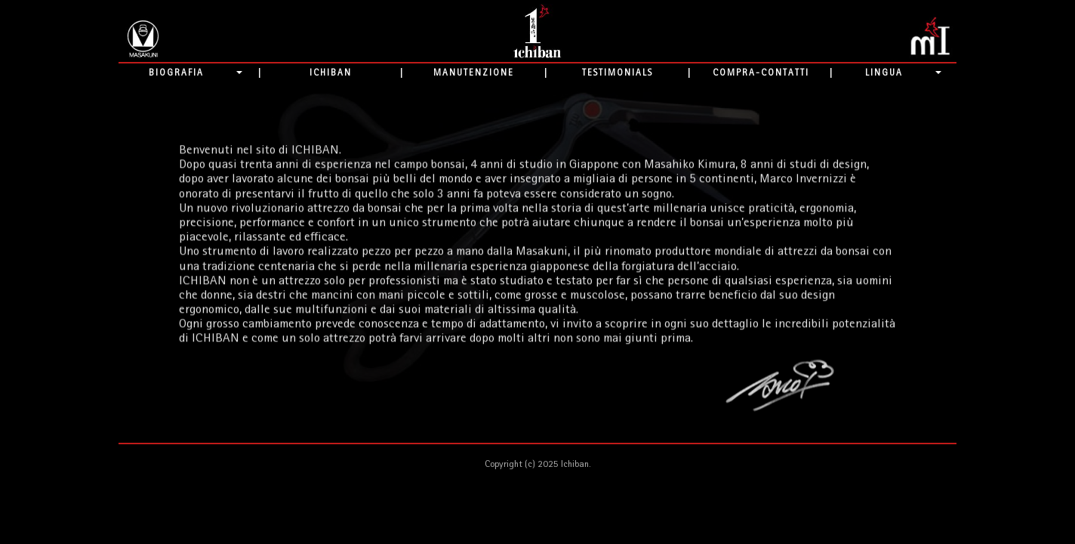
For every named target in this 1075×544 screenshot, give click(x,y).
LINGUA (884, 72)
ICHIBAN (331, 72)
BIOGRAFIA (176, 72)
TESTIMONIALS (617, 72)
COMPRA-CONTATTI (761, 72)
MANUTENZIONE (473, 72)
